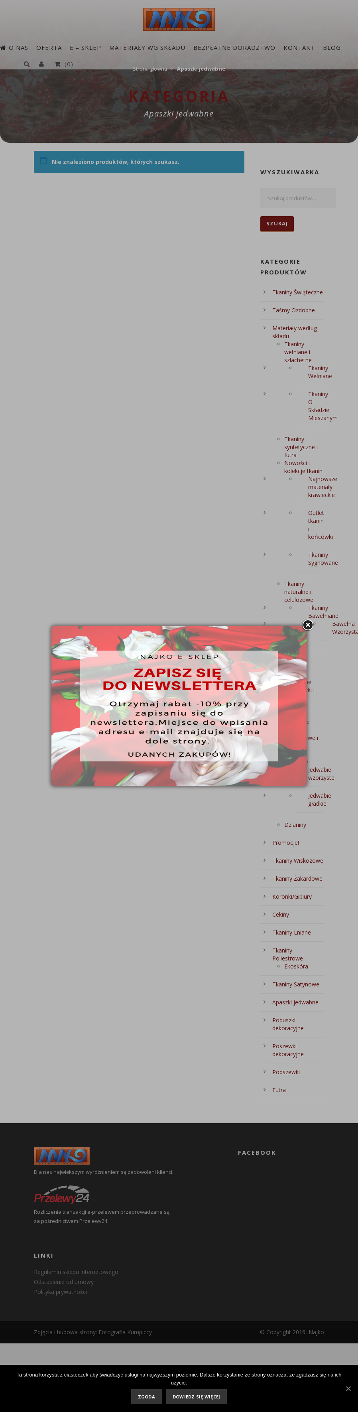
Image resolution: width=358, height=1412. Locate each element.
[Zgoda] (348, 1388)
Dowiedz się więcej (196, 1397)
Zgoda (146, 1397)
